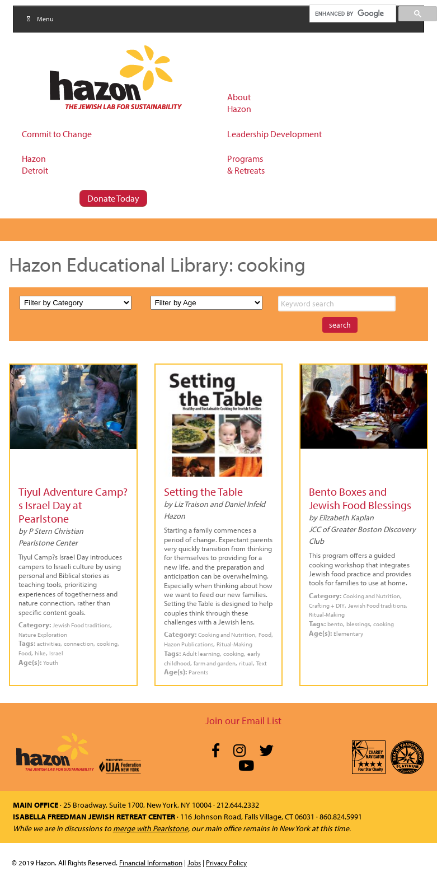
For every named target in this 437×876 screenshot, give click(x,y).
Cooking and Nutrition (226, 634)
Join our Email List (243, 720)
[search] (352, 13)
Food (24, 653)
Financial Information (150, 862)
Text (261, 663)
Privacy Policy (226, 862)
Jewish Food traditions (81, 625)
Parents (198, 672)
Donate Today (113, 198)
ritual (246, 663)
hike (40, 653)
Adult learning (201, 653)
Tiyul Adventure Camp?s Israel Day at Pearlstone (73, 504)
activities (48, 643)
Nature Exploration (42, 634)
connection (78, 643)
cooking (107, 643)
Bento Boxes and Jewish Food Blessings (360, 498)
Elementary (348, 633)
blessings (358, 623)
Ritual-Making (234, 644)
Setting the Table (203, 491)
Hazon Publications (188, 644)
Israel (56, 653)
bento (335, 623)
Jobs (194, 862)
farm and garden (215, 663)
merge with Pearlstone (150, 828)
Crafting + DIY (327, 605)
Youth (50, 662)
